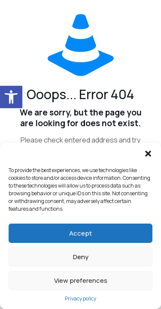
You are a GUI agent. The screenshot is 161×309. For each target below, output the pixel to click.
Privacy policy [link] (80, 298)
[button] (148, 153)
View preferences (80, 280)
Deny (80, 256)
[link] (11, 97)
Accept (80, 233)
